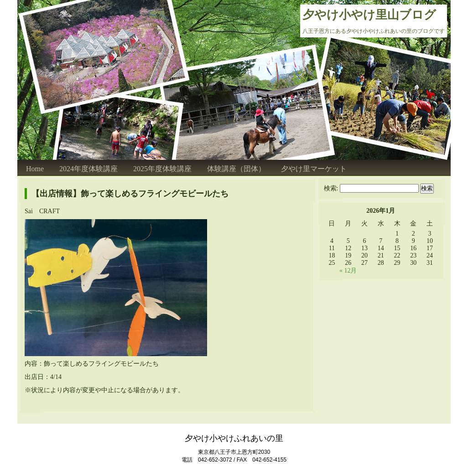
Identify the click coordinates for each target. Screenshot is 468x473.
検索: (331, 188)
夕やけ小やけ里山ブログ (369, 14)
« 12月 (348, 270)
